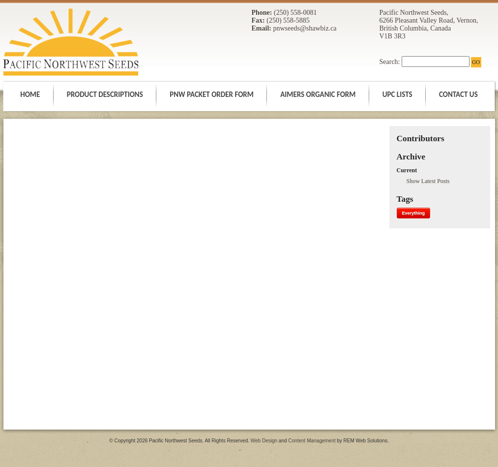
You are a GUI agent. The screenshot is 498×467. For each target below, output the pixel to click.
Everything (413, 213)
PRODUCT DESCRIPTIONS (106, 94)
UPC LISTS (398, 94)
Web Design (265, 440)
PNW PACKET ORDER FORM (212, 94)
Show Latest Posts (428, 181)
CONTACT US (458, 94)
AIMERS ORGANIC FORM (318, 94)
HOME (30, 94)
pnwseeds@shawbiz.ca (304, 28)
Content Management (312, 440)
